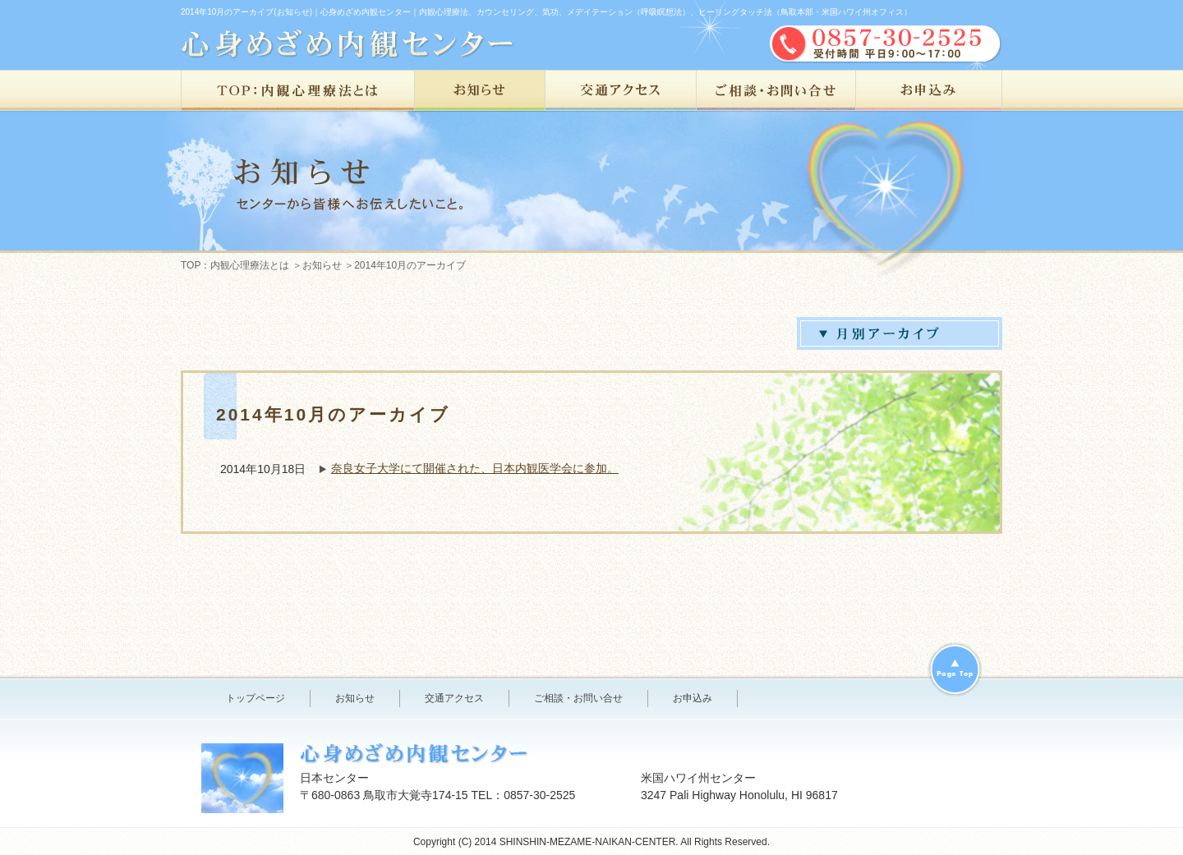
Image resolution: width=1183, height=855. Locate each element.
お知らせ (480, 91)
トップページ (255, 698)
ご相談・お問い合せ (776, 91)
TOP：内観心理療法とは (298, 91)
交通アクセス (621, 91)
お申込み (929, 91)
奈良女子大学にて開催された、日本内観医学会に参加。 (475, 468)
